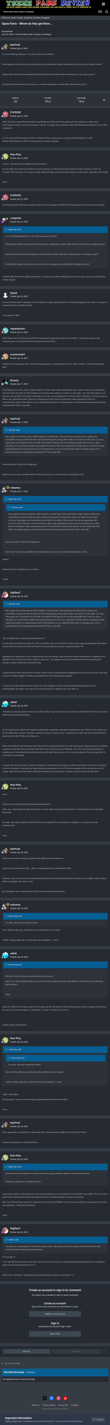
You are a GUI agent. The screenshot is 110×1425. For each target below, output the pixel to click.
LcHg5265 (15, 218)
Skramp (14, 380)
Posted (19, 48)
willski (13, 702)
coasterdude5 (17, 354)
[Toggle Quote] (6, 229)
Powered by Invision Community (55, 1409)
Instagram (45, 18)
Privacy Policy (48, 1405)
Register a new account (55, 1314)
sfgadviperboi (17, 328)
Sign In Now (55, 1334)
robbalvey (15, 487)
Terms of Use (10, 1421)
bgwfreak (8, 31)
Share (26, 1351)
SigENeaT (15, 592)
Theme (36, 1405)
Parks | (14, 18)
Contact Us (63, 1405)
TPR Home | (6, 18)
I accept (98, 1419)
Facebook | (28, 18)
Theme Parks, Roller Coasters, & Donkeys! (33, 34)
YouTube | (37, 18)
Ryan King (15, 154)
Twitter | (20, 18)
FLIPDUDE (15, 112)
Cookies (74, 1405)
